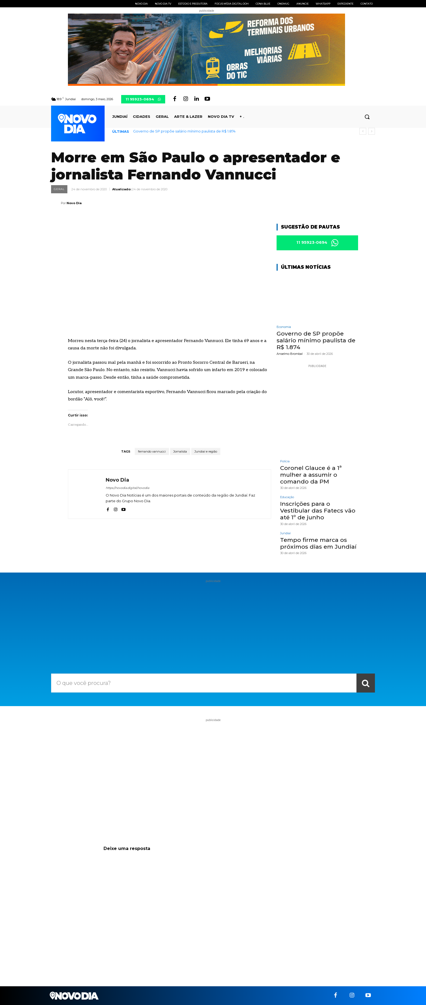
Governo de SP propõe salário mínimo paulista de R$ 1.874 (184, 131)
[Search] (365, 683)
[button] (367, 117)
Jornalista (180, 451)
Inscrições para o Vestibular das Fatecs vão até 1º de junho (317, 510)
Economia (284, 326)
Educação (287, 497)
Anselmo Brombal (290, 354)
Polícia (285, 461)
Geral (59, 189)
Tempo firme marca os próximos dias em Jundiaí (318, 543)
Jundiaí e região (206, 451)
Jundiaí (285, 533)
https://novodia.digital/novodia (127, 488)
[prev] (362, 131)
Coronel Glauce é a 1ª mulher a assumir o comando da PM (311, 474)
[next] (371, 131)
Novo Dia (74, 203)
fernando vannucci (152, 451)
